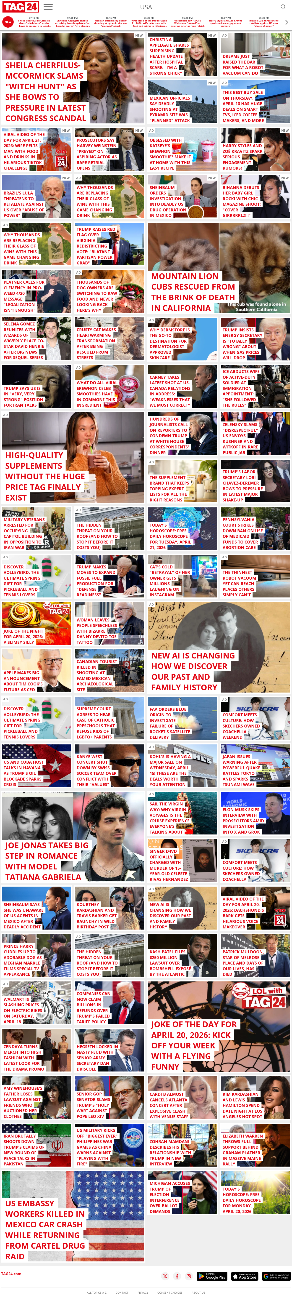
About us (198, 1292)
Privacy (143, 1292)
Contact (122, 1292)
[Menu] (48, 7)
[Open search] (283, 7)
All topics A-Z (97, 1292)
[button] (287, 23)
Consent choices (169, 1292)
